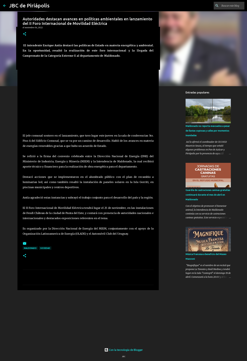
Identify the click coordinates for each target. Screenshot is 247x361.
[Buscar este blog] (227, 6)
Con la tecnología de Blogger (123, 349)
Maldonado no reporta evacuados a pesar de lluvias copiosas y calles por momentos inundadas (208, 131)
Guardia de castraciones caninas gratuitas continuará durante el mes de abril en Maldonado (208, 195)
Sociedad (45, 248)
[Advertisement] (88, 317)
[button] (25, 34)
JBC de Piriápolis (29, 5)
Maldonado (30, 248)
